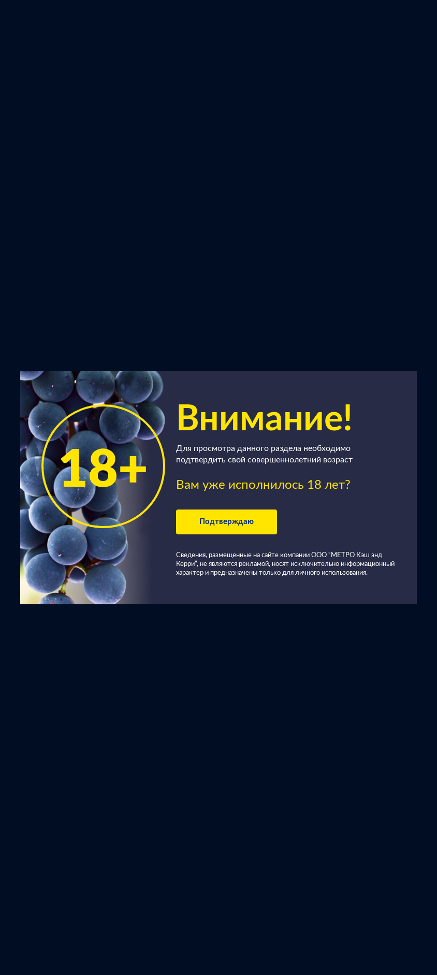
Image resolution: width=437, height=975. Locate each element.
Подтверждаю (226, 522)
